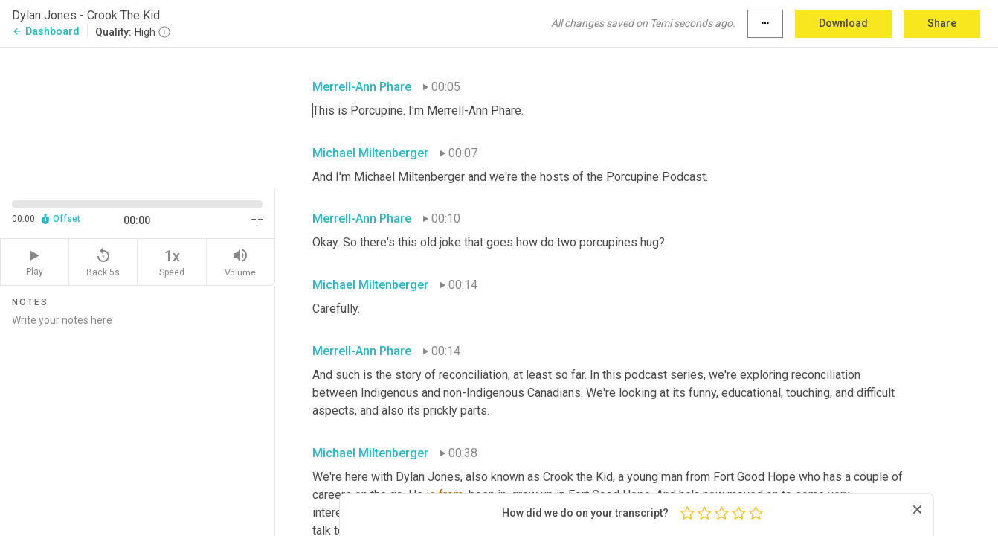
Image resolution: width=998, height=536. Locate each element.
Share (941, 23)
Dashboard (46, 31)
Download (843, 23)
